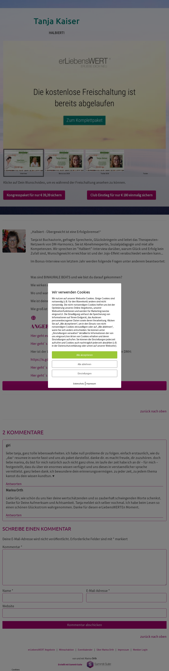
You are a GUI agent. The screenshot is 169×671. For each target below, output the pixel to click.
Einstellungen (85, 373)
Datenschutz (78, 383)
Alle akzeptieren (84, 354)
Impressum (91, 383)
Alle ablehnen (84, 364)
